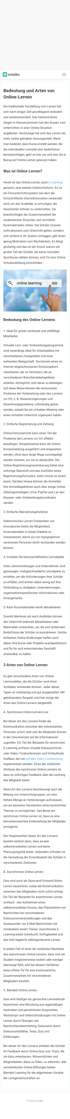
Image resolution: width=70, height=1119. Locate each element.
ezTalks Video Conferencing (44, 759)
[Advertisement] (35, 35)
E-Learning (56, 182)
